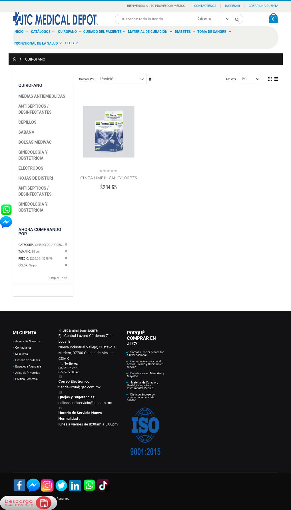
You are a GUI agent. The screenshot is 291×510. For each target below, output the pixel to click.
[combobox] (179, 19)
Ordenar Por (86, 79)
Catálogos (41, 32)
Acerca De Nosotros (28, 341)
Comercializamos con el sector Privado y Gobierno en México (145, 364)
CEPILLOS (28, 122)
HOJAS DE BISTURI (36, 178)
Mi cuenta (21, 354)
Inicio (19, 32)
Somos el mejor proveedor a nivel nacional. (145, 354)
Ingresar (232, 6)
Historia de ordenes (27, 360)
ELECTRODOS (31, 168)
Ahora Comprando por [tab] (40, 231)
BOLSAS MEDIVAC (35, 142)
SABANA (27, 132)
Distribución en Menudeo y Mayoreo (145, 375)
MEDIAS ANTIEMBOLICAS (42, 96)
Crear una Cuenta (263, 6)
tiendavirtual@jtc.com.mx (79, 387)
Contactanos (23, 347)
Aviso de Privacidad (27, 372)
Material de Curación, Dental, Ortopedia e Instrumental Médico (142, 385)
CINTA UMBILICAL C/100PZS (108, 177)
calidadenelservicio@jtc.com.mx (85, 403)
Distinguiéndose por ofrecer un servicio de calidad (141, 397)
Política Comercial (27, 379)
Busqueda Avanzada (28, 366)
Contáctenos (205, 6)
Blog (69, 43)
